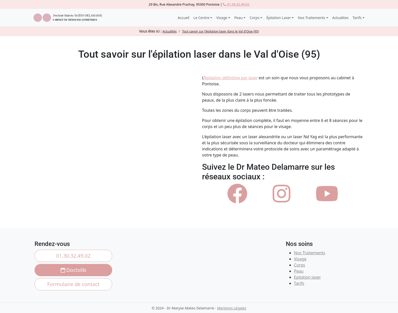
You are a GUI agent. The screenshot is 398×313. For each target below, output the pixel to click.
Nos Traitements (309, 253)
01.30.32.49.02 (236, 4)
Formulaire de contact (73, 284)
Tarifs (299, 283)
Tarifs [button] (357, 17)
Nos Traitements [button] (311, 17)
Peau (299, 271)
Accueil (183, 17)
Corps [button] (254, 17)
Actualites (340, 17)
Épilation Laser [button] (278, 17)
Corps (299, 265)
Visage (300, 259)
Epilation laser (307, 277)
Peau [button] (238, 17)
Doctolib (73, 270)
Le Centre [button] (201, 17)
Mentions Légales (231, 308)
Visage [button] (221, 17)
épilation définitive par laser (231, 78)
